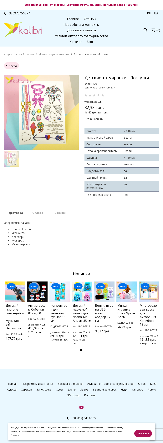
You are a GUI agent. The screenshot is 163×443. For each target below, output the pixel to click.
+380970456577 (17, 13)
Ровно (152, 389)
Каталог (76, 42)
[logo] (23, 30)
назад (11, 65)
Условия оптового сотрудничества (81, 36)
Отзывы (90, 19)
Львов (84, 389)
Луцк (124, 389)
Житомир (73, 395)
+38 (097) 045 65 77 (81, 418)
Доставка (16, 213)
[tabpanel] (15, 315)
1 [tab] (81, 350)
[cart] (153, 30)
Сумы (59, 389)
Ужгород (137, 389)
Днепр (72, 389)
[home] (13, 54)
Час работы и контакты (81, 24)
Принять (143, 433)
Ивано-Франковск (104, 389)
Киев (153, 384)
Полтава (89, 395)
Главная (73, 19)
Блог (89, 42)
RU (149, 13)
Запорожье (44, 389)
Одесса (12, 389)
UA (156, 13)
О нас (141, 384)
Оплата (37, 213)
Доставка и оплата (81, 30)
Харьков (26, 389)
